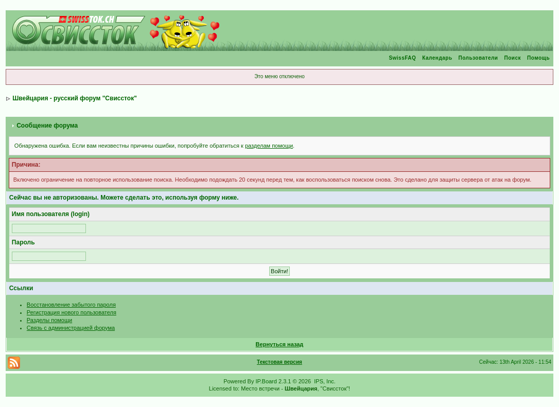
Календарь (437, 58)
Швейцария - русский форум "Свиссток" (74, 98)
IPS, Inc (324, 381)
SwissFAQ (402, 58)
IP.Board (266, 381)
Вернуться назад (280, 344)
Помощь (538, 58)
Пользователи (478, 58)
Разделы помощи (49, 320)
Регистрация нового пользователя (71, 312)
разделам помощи (269, 146)
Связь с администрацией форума (71, 328)
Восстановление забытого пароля (71, 305)
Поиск (512, 58)
